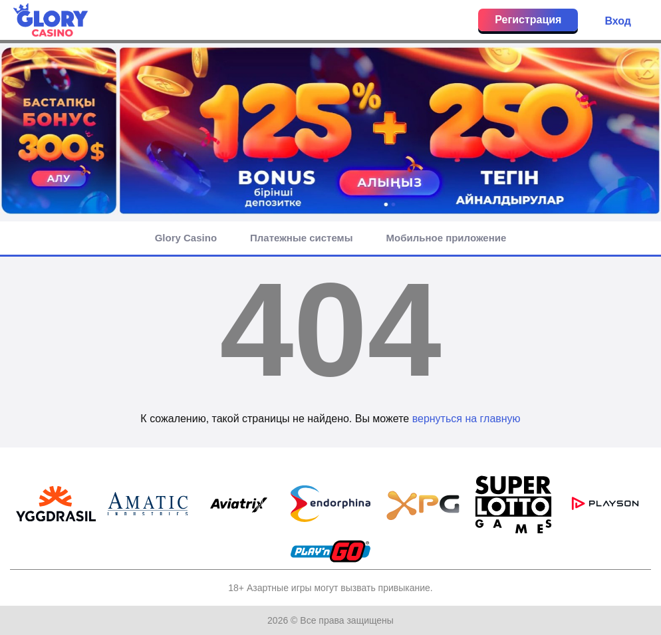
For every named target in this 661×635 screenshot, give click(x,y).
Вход (617, 21)
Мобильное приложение (446, 237)
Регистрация (528, 19)
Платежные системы (301, 237)
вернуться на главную (466, 418)
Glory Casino (186, 237)
